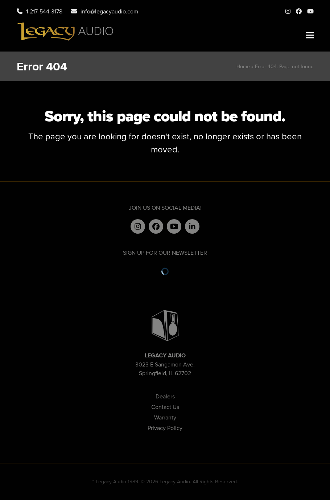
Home (243, 66)
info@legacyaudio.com (109, 11)
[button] (310, 35)
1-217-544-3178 (44, 11)
